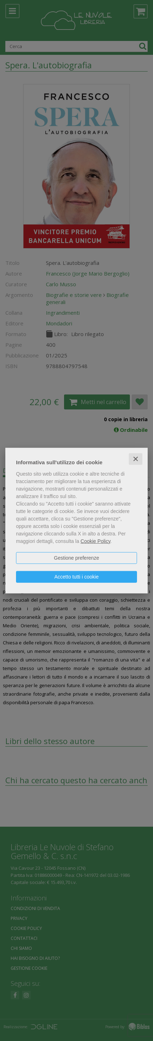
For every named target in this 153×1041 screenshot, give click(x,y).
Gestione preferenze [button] (76, 557)
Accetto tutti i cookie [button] (76, 576)
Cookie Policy (95, 541)
